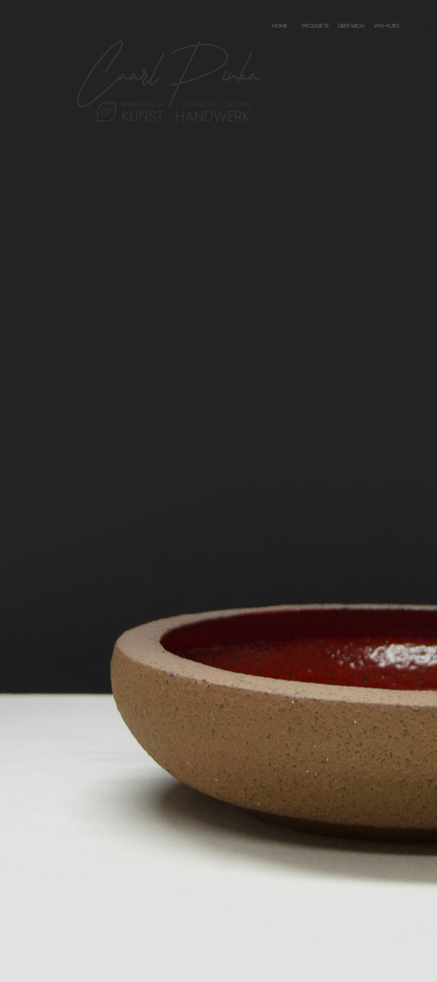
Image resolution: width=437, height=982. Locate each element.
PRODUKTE (315, 26)
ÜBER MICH (351, 26)
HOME (279, 26)
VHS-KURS (386, 26)
